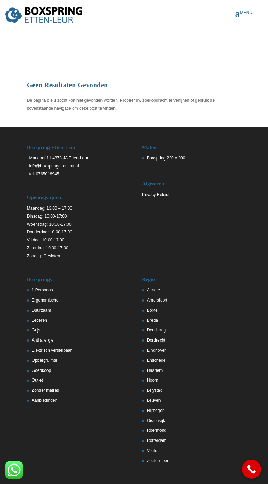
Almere (153, 290)
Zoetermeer (158, 460)
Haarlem (155, 370)
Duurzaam (41, 310)
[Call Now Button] (251, 469)
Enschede (156, 360)
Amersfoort (157, 300)
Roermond (156, 430)
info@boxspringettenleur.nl (53, 166)
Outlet (37, 380)
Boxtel (152, 310)
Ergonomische (45, 300)
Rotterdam (156, 440)
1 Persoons (42, 290)
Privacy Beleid (155, 194)
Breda (152, 320)
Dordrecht (156, 340)
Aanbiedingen (44, 400)
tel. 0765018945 (43, 174)
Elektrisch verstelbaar (52, 350)
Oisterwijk (156, 420)
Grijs (36, 330)
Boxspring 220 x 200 (166, 158)
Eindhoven (157, 350)
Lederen (39, 320)
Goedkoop (41, 370)
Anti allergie (43, 340)
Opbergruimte (44, 360)
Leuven (154, 400)
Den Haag (156, 330)
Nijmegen (156, 410)
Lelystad (155, 390)
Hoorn (152, 380)
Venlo (152, 450)
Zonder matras (45, 390)
